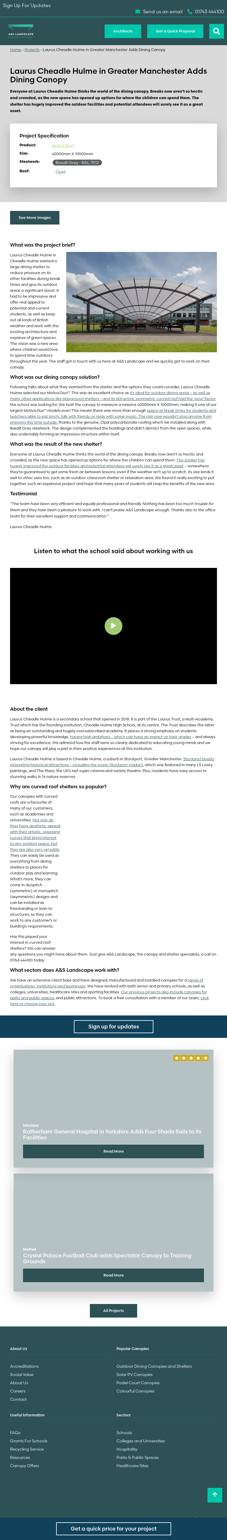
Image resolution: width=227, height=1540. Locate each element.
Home (15, 49)
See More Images (35, 217)
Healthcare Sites (132, 1465)
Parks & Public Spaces (137, 1457)
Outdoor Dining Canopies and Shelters (154, 1366)
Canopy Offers (24, 1465)
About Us (19, 1382)
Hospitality (126, 1449)
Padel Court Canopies (138, 1382)
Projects (32, 49)
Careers (17, 1391)
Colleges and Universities (140, 1441)
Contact (18, 1399)
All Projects (113, 1310)
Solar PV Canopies (134, 1374)
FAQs (15, 1432)
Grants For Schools (28, 1441)
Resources (20, 1457)
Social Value (21, 1374)
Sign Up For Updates (27, 5)
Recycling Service (27, 1449)
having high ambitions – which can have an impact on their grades (130, 736)
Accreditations (24, 1366)
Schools (124, 1432)
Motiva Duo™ (63, 145)
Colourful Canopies (135, 1391)
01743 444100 (205, 11)
